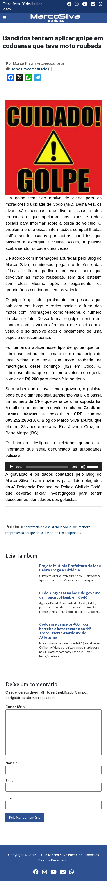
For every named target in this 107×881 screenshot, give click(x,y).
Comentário (16, 707)
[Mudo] (83, 466)
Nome (11, 763)
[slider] (47, 467)
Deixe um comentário (28, 69)
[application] (53, 466)
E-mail (11, 780)
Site (8, 798)
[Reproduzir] (11, 466)
